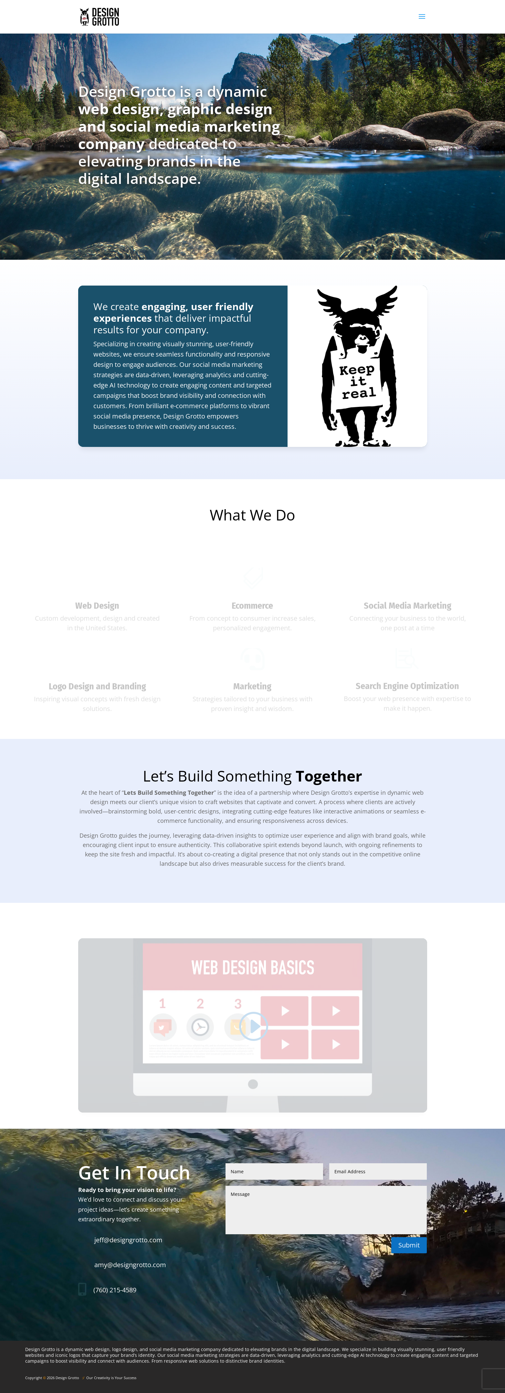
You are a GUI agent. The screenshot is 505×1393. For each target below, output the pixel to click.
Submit (409, 1245)
